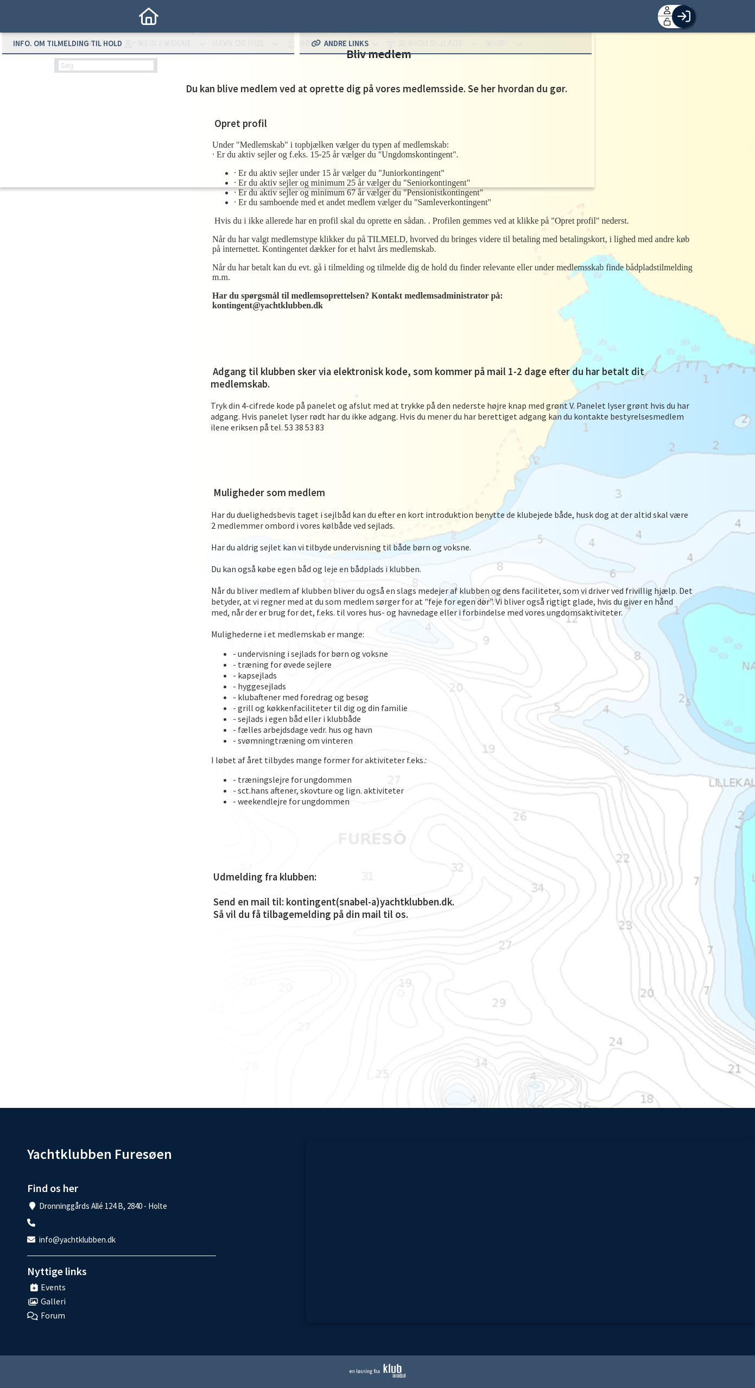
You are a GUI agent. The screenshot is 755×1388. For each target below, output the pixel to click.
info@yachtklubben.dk (77, 1239)
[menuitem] (70, 16)
